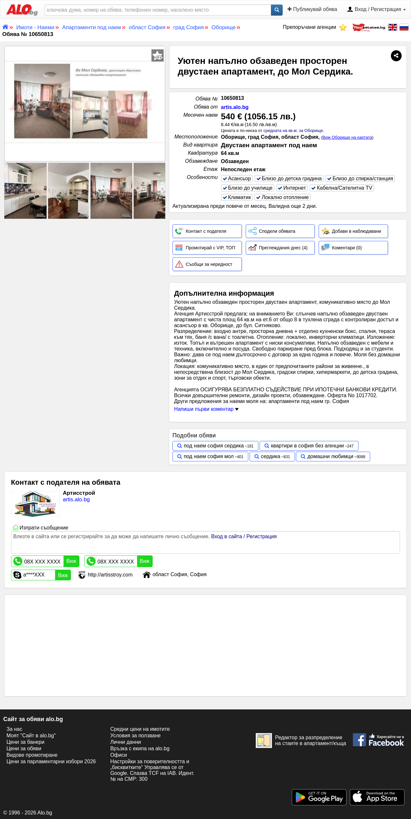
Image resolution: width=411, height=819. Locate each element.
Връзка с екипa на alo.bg (140, 748)
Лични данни (125, 742)
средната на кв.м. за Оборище (293, 130)
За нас (14, 729)
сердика (270, 456)
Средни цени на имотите (140, 729)
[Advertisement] (84, 268)
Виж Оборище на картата (347, 137)
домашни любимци (330, 456)
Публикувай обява (312, 9)
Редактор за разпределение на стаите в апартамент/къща (301, 740)
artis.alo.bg (235, 107)
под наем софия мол (209, 456)
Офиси (118, 755)
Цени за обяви (23, 748)
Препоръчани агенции (315, 27)
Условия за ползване (135, 735)
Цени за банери (25, 742)
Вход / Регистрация (376, 9)
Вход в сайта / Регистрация (243, 536)
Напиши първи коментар (206, 409)
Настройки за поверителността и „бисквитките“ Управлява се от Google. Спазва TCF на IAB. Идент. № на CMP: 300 (152, 770)
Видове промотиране (31, 755)
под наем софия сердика (214, 445)
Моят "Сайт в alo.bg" (31, 735)
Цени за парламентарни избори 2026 (51, 761)
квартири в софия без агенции (307, 445)
